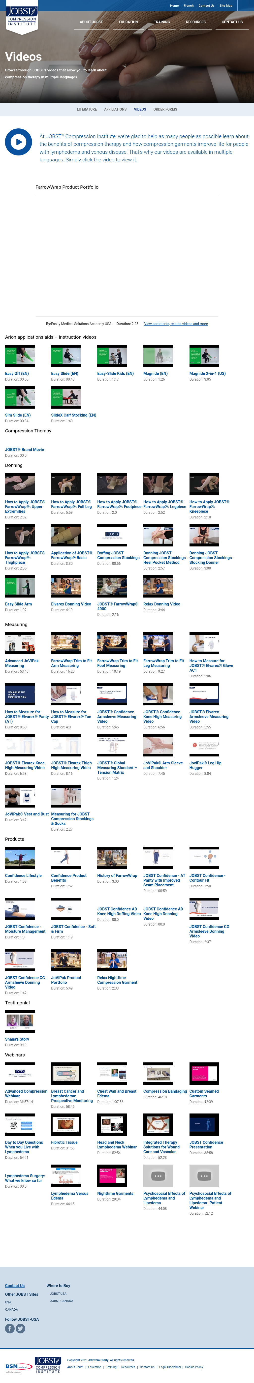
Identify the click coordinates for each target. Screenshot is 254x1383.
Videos (140, 109)
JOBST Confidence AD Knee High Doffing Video (119, 911)
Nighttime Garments (115, 1193)
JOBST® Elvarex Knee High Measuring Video (25, 765)
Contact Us (207, 5)
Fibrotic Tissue (64, 1142)
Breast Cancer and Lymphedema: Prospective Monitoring (72, 1096)
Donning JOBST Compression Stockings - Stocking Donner (212, 558)
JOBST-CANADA (61, 1301)
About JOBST (91, 22)
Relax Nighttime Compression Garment (117, 980)
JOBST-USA (58, 1293)
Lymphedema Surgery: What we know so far (25, 1178)
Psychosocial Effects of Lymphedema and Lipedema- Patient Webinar (210, 1200)
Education (128, 22)
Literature (87, 109)
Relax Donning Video (161, 604)
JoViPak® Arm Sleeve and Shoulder (163, 765)
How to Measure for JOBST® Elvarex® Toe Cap (71, 717)
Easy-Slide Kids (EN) (115, 373)
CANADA (11, 1309)
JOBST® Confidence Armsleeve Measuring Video (116, 717)
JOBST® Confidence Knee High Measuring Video (162, 717)
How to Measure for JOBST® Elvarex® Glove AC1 (211, 666)
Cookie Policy (194, 1367)
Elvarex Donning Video (71, 604)
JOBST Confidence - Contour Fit (208, 878)
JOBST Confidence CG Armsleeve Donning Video (209, 931)
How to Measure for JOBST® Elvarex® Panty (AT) (27, 717)
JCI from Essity (98, 1360)
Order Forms (165, 109)
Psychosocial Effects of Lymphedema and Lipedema (164, 1198)
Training (162, 22)
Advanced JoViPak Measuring (21, 663)
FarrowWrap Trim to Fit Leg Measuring (163, 663)
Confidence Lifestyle (23, 875)
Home (174, 5)
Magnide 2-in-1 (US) (208, 373)
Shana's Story (17, 1039)
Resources (196, 22)
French (189, 5)
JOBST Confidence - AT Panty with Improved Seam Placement (164, 880)
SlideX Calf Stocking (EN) (73, 415)
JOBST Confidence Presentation (206, 1144)
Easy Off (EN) (17, 373)
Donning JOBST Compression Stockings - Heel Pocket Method (165, 558)
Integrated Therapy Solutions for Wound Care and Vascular (161, 1147)
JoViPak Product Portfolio (66, 980)
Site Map (226, 5)
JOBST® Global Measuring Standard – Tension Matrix (117, 768)
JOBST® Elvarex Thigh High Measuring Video (71, 765)
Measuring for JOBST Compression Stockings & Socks (72, 819)
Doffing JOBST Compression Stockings (118, 555)
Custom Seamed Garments (204, 1093)
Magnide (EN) (155, 373)
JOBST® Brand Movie (24, 449)
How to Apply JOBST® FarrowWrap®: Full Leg (71, 504)
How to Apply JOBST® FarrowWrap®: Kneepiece (210, 507)
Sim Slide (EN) (18, 415)
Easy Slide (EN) (64, 373)
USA (8, 1302)
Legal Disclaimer (170, 1367)
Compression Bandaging (165, 1091)
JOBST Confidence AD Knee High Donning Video (163, 914)
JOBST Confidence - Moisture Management (25, 929)
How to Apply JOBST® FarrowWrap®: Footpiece (119, 504)
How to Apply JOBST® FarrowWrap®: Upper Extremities (25, 507)
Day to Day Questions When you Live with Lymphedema (24, 1147)
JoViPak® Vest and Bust (27, 814)
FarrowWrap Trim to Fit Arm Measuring (71, 663)
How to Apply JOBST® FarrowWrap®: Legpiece (164, 504)
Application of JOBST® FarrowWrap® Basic (72, 555)
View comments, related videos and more (176, 324)
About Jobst (75, 1367)
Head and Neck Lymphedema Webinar (117, 1144)
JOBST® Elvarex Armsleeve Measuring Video (209, 717)
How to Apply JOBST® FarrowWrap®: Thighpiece (25, 558)
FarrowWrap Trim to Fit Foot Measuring (117, 663)
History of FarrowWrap (117, 875)
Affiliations (115, 109)
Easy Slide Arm (18, 604)
